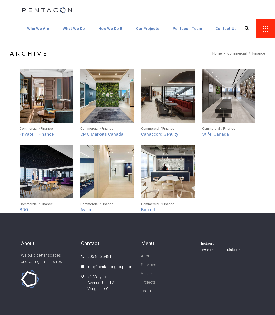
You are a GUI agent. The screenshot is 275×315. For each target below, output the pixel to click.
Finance (47, 128)
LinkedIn (234, 249)
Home (217, 53)
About (146, 256)
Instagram (209, 243)
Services (148, 264)
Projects (148, 282)
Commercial (237, 53)
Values (147, 273)
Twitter (207, 249)
